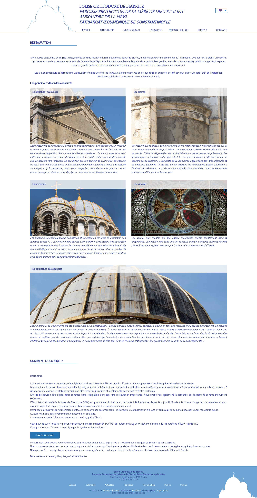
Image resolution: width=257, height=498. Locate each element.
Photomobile (162, 490)
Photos (202, 30)
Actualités (109, 485)
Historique (155, 30)
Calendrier (107, 30)
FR (220, 10)
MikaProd (136, 490)
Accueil (86, 30)
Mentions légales (111, 490)
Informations (131, 30)
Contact (221, 30)
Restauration (179, 30)
